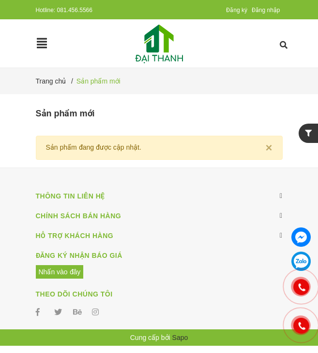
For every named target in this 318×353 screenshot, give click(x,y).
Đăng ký (236, 10)
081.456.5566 (74, 10)
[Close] (269, 147)
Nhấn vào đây (60, 272)
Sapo (180, 337)
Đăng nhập (266, 10)
